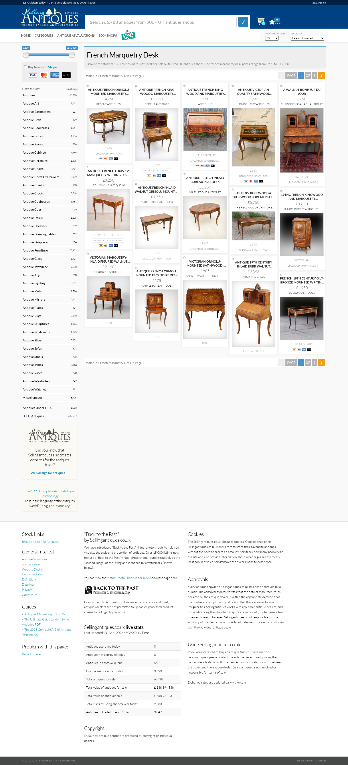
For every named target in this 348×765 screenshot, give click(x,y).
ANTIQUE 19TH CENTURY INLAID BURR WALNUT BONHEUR (253, 266)
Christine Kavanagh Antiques (302, 104)
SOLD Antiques (33, 416)
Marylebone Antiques (205, 192)
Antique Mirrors (34, 299)
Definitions (29, 579)
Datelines (28, 584)
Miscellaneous (32, 397)
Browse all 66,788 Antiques (40, 541)
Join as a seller (31, 564)
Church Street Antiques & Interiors (301, 210)
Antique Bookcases (36, 128)
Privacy (27, 589)
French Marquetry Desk (114, 75)
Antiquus (205, 104)
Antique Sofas (32, 348)
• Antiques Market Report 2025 (43, 614)
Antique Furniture (35, 250)
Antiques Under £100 (37, 408)
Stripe (52, 67)
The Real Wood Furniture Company (253, 209)
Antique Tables (33, 365)
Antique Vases (32, 373)
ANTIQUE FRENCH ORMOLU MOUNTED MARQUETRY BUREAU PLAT (108, 93)
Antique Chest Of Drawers (41, 177)
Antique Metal (32, 291)
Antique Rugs (32, 316)
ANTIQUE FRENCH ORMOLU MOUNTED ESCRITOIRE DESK (157, 273)
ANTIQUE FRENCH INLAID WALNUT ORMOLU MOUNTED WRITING (157, 191)
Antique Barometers (37, 111)
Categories (44, 35)
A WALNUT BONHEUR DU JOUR (301, 91)
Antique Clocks (33, 193)
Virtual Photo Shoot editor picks (128, 578)
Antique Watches (34, 389)
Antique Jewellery (35, 267)
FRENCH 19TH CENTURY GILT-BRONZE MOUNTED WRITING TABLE (302, 282)
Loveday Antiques (302, 292)
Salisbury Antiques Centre (205, 275)
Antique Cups (32, 209)
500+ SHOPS (108, 35)
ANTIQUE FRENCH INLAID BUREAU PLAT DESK (205, 180)
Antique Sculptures (36, 324)
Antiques (29, 95)
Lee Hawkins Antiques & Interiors (108, 187)
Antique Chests (33, 185)
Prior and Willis (253, 276)
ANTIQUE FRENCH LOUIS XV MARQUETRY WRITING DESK (108, 175)
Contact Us (29, 595)
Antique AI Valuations (76, 35)
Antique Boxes (33, 136)
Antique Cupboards (36, 201)
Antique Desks (33, 218)
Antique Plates (33, 307)
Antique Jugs (31, 275)
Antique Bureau (33, 144)
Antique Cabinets (35, 152)
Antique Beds (32, 120)
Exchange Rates (32, 574)
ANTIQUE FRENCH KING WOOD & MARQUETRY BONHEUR (156, 93)
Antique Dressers (35, 226)
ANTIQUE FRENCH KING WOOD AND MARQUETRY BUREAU (205, 93)
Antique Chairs (33, 168)
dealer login (319, 2)
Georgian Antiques (108, 271)
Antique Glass (32, 258)
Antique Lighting (34, 283)
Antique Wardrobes (36, 381)
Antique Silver (32, 340)
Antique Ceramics (35, 161)
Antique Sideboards (36, 332)
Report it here (31, 654)
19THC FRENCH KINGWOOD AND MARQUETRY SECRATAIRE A (302, 198)
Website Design (32, 569)
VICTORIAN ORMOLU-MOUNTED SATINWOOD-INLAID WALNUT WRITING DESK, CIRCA (205, 267)
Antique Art (31, 103)
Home (26, 35)
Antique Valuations (34, 559)
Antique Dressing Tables (39, 234)
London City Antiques (253, 104)
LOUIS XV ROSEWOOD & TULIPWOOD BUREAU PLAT (253, 195)
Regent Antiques (108, 104)
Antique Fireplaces (36, 242)
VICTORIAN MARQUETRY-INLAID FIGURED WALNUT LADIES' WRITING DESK (108, 261)
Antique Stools (33, 357)
